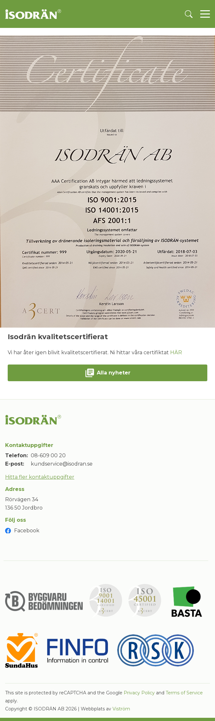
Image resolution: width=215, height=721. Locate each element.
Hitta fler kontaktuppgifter (39, 477)
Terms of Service (184, 693)
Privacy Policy (139, 693)
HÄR (176, 352)
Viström (121, 709)
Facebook (26, 531)
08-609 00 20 (48, 455)
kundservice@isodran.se (62, 464)
